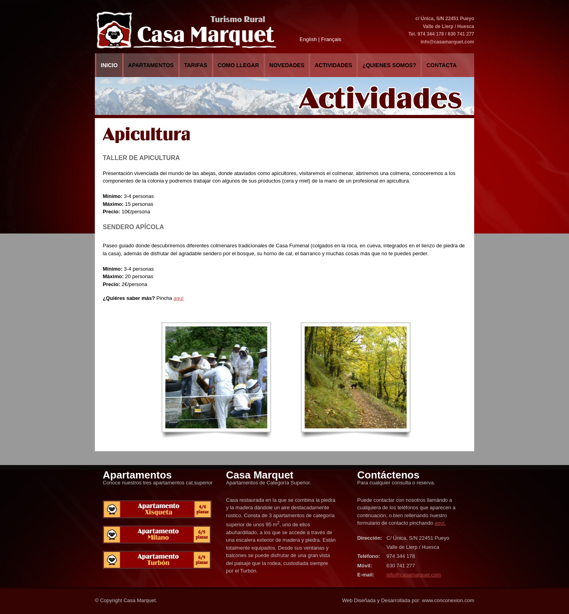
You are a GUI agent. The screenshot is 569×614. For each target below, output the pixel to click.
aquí (178, 298)
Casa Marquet (139, 600)
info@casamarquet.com (447, 42)
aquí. (440, 523)
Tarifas (195, 65)
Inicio (109, 65)
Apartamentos (151, 65)
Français (331, 39)
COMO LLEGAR (238, 65)
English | (310, 39)
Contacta (441, 65)
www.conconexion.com (448, 600)
